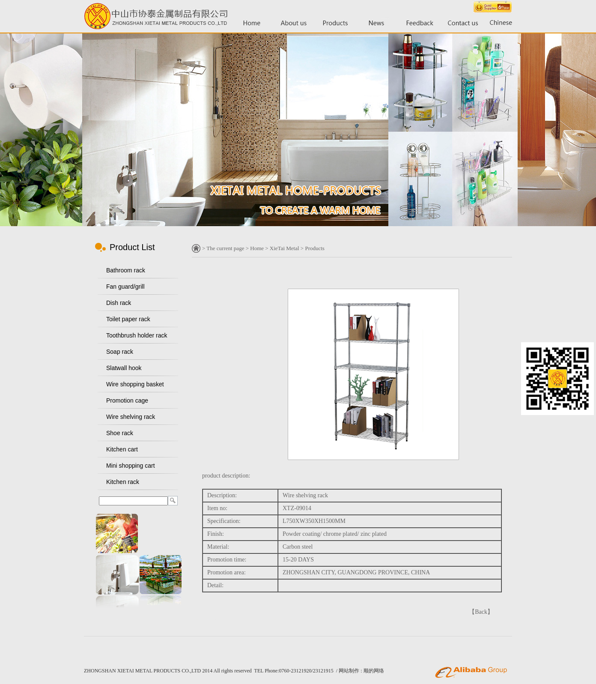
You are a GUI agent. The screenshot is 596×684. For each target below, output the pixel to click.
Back (481, 612)
